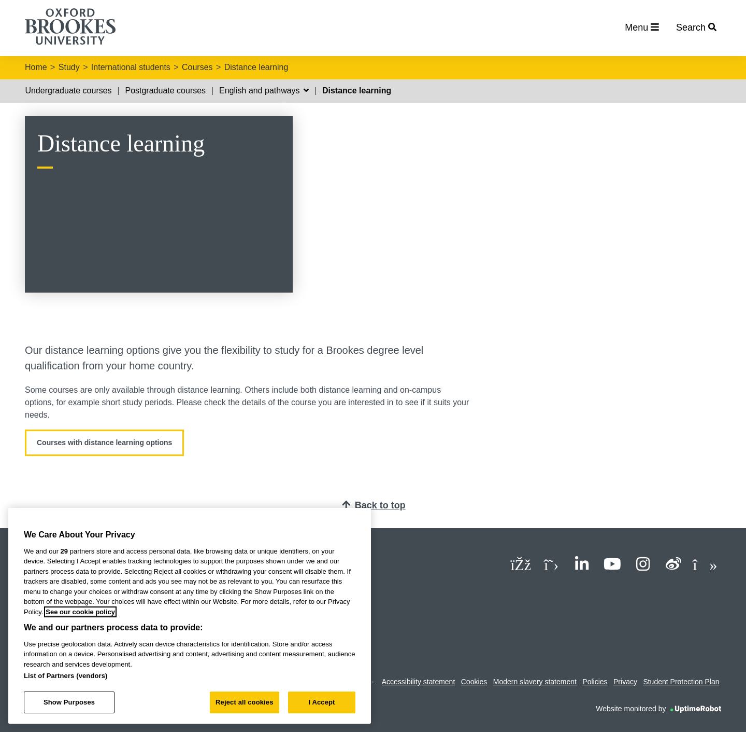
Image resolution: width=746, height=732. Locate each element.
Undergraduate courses (68, 90)
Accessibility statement (418, 682)
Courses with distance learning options (104, 442)
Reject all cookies (244, 702)
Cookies (474, 682)
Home (36, 67)
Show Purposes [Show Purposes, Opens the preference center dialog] (69, 702)
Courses (197, 67)
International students (130, 67)
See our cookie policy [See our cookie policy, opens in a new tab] (80, 612)
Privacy (625, 682)
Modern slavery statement (535, 682)
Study (69, 67)
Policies (594, 682)
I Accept (321, 702)
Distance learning (256, 67)
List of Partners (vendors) (66, 676)
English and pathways (264, 90)
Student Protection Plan (681, 682)
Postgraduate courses (165, 90)
